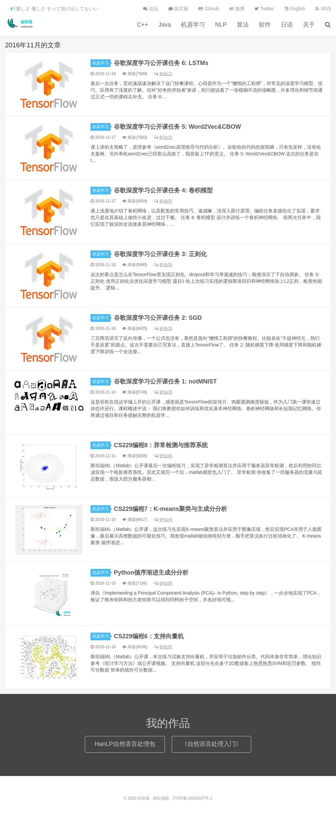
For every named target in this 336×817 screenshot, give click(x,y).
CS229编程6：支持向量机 (149, 636)
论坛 (150, 8)
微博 (236, 8)
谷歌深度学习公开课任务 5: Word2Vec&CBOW (177, 126)
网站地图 (161, 798)
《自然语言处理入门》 (211, 744)
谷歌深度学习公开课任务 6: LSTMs (161, 63)
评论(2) (163, 137)
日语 (287, 24)
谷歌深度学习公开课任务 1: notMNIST (165, 381)
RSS (323, 8)
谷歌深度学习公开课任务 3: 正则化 (160, 254)
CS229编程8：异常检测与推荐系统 (161, 445)
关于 (309, 24)
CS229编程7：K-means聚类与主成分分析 (170, 509)
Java (164, 24)
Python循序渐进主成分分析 (151, 572)
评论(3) (163, 392)
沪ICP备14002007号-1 (192, 798)
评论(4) (163, 519)
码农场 (21, 23)
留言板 (178, 8)
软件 (265, 24)
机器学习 (193, 24)
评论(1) (163, 73)
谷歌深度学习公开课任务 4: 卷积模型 (163, 190)
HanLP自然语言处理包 (125, 744)
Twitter (264, 8)
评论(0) (163, 201)
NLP (221, 24)
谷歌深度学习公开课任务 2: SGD (158, 317)
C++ (142, 24)
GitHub (208, 8)
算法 (243, 24)
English (295, 8)
